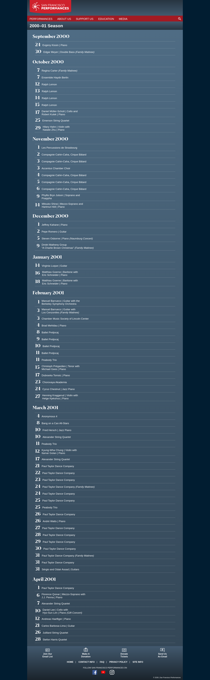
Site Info (138, 662)
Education (106, 18)
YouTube (103, 672)
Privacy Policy (118, 662)
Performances (41, 18)
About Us (64, 18)
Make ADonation (86, 655)
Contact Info (87, 662)
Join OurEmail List (47, 655)
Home (70, 662)
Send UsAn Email (162, 655)
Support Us (84, 18)
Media (123, 18)
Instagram (112, 672)
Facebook (94, 672)
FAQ (102, 662)
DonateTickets (124, 655)
